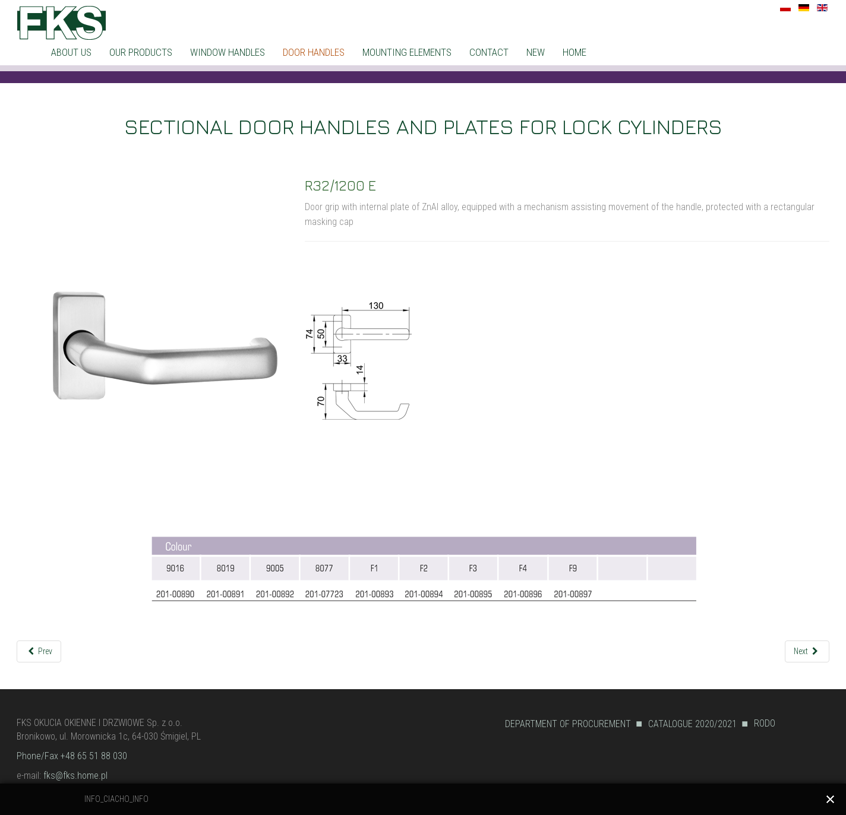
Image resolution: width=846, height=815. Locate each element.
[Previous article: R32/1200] (39, 651)
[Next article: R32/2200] (807, 651)
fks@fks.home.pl (75, 775)
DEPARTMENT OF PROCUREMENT (568, 724)
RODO (764, 723)
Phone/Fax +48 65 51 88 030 (72, 756)
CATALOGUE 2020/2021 (692, 724)
